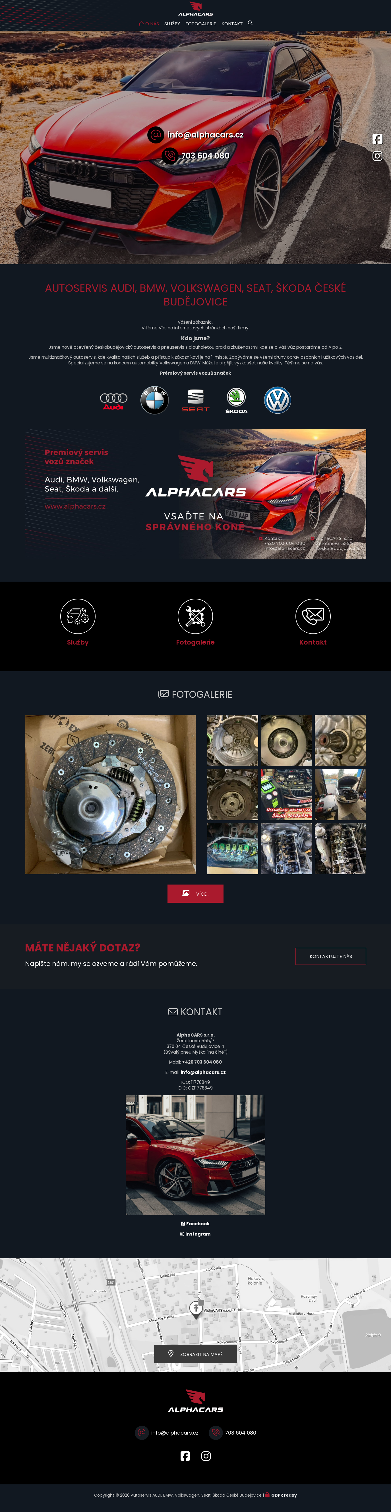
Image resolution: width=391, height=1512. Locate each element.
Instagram (198, 1240)
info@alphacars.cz (205, 140)
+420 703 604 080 (202, 1068)
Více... (202, 899)
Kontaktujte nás (331, 962)
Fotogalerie (200, 29)
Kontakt (232, 29)
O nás (152, 29)
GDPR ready (284, 1501)
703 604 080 (205, 161)
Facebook (198, 1229)
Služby (172, 29)
